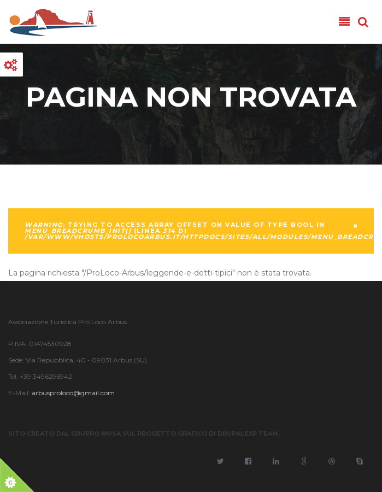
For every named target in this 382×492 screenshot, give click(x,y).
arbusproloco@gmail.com (72, 393)
